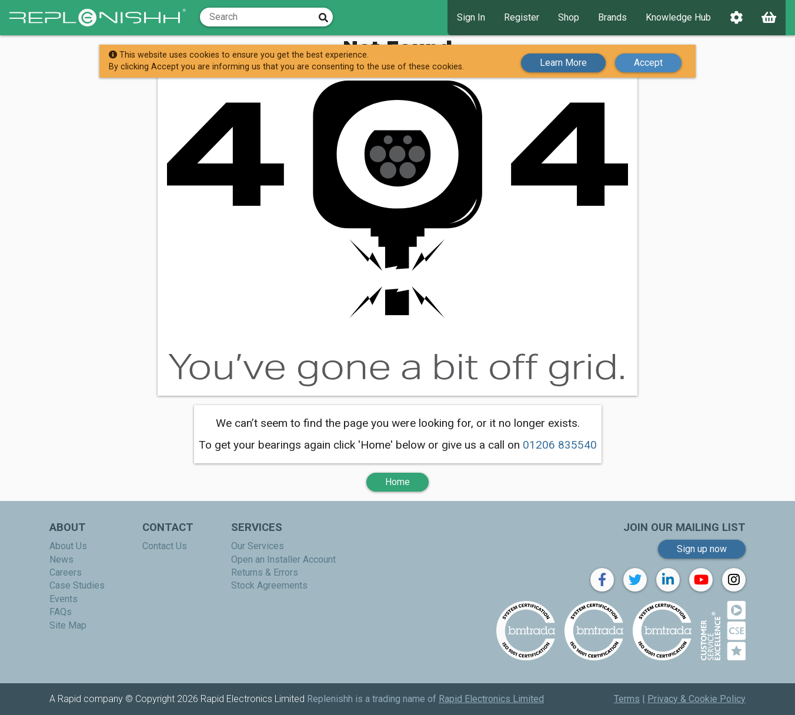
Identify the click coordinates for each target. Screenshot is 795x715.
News (61, 559)
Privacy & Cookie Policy (696, 698)
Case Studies (77, 585)
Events (63, 598)
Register (521, 17)
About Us (68, 546)
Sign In (471, 17)
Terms (627, 698)
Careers (65, 572)
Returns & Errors (264, 572)
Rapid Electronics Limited (491, 698)
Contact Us (164, 546)
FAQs (60, 611)
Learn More (563, 60)
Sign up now (702, 548)
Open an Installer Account (283, 559)
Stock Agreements (269, 585)
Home (397, 481)
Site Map (67, 625)
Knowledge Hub (678, 17)
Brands (612, 17)
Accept (648, 60)
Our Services (257, 546)
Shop (568, 17)
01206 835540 (560, 445)
